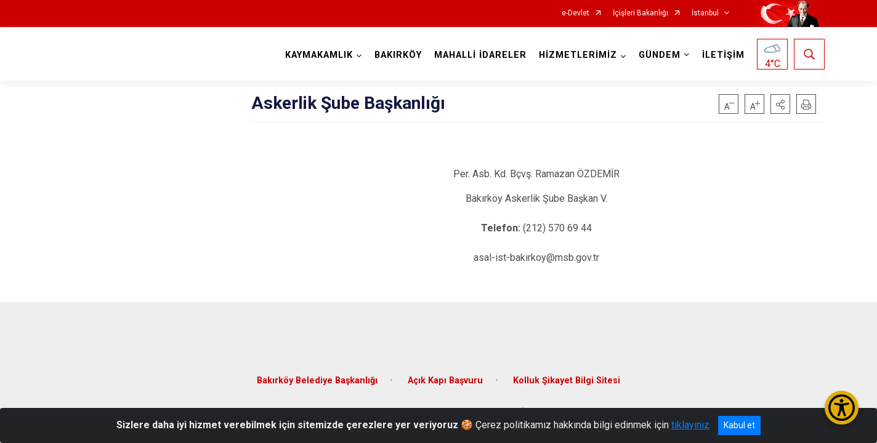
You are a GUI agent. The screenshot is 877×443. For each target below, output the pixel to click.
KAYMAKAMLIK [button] (316, 55)
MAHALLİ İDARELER (478, 55)
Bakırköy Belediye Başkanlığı (317, 371)
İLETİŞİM (721, 55)
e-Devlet (575, 13)
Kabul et (739, 425)
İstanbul (705, 13)
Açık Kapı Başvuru (445, 371)
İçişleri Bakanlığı (640, 13)
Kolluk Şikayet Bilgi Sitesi (566, 371)
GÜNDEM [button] (657, 55)
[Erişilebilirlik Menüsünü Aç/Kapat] (842, 408)
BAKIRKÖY (395, 55)
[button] (780, 104)
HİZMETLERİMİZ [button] (575, 55)
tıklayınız (690, 425)
